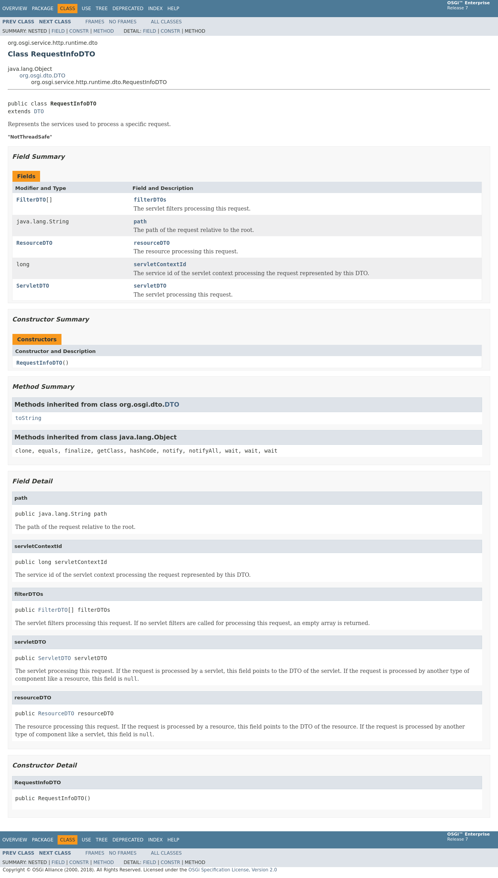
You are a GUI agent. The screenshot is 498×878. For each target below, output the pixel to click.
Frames (95, 22)
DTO (39, 111)
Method (103, 31)
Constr (79, 31)
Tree (102, 8)
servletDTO (150, 286)
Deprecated (128, 8)
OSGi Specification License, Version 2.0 (232, 870)
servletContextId (160, 264)
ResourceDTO (34, 243)
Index (155, 8)
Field (58, 31)
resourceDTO (152, 243)
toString (28, 418)
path (140, 221)
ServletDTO (32, 286)
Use (86, 8)
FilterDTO (31, 200)
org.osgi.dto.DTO (42, 75)
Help (173, 8)
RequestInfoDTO (39, 363)
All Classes (166, 22)
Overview (14, 8)
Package (42, 8)
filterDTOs (150, 200)
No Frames (123, 22)
